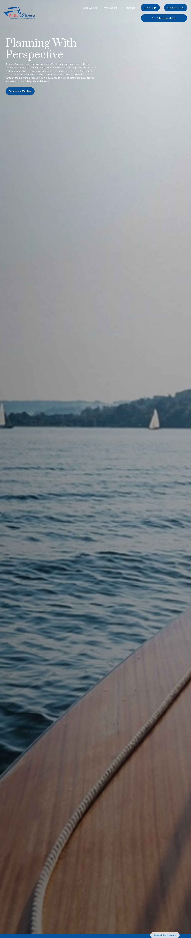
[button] (90, 7)
